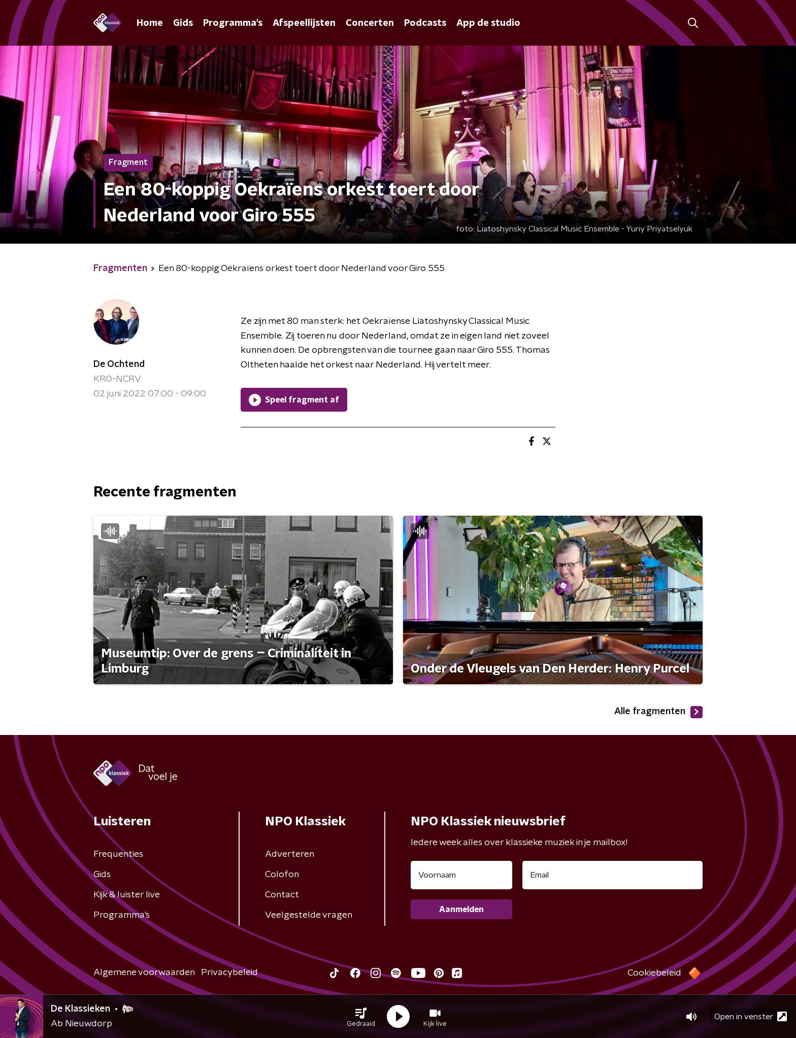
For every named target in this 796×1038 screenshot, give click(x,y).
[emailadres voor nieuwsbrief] (612, 875)
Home (150, 23)
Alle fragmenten (658, 712)
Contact (282, 894)
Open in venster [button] (750, 1016)
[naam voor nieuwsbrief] (461, 875)
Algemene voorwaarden (144, 972)
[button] (361, 1016)
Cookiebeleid (654, 973)
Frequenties (118, 854)
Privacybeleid (229, 972)
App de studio (488, 23)
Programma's (232, 23)
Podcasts (425, 23)
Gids (183, 23)
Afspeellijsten (304, 23)
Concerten (370, 23)
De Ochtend (119, 364)
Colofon (282, 874)
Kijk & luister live (126, 894)
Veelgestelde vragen (308, 915)
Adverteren (289, 854)
